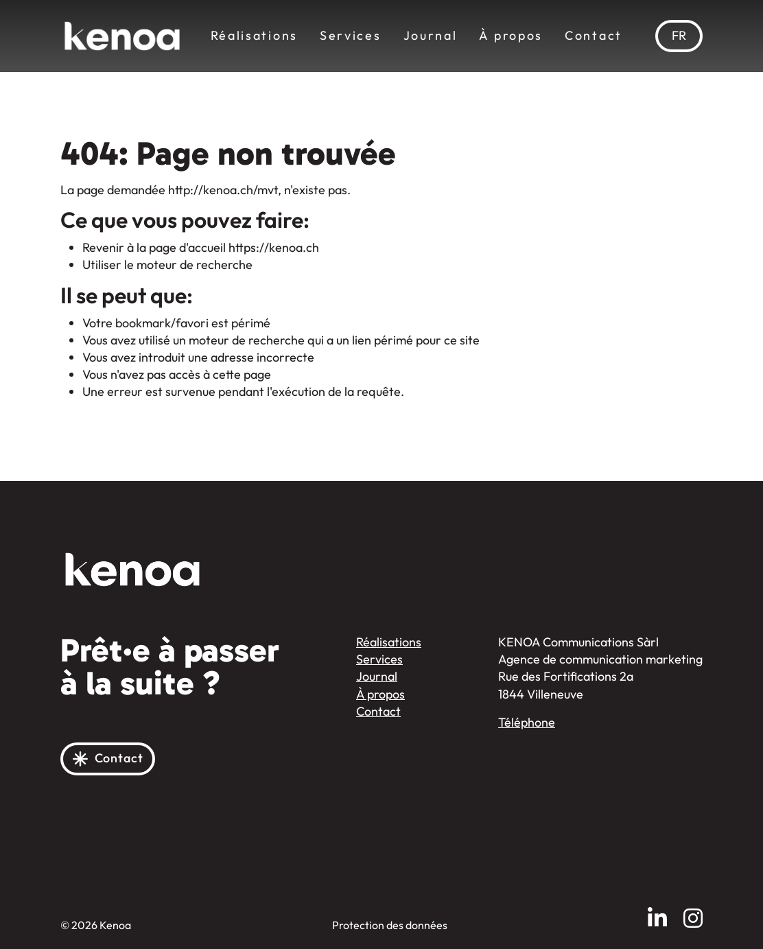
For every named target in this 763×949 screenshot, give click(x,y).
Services (351, 35)
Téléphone (526, 722)
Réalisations (254, 35)
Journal (430, 35)
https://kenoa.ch (273, 247)
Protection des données (389, 925)
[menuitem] (679, 36)
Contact (593, 35)
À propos (511, 35)
